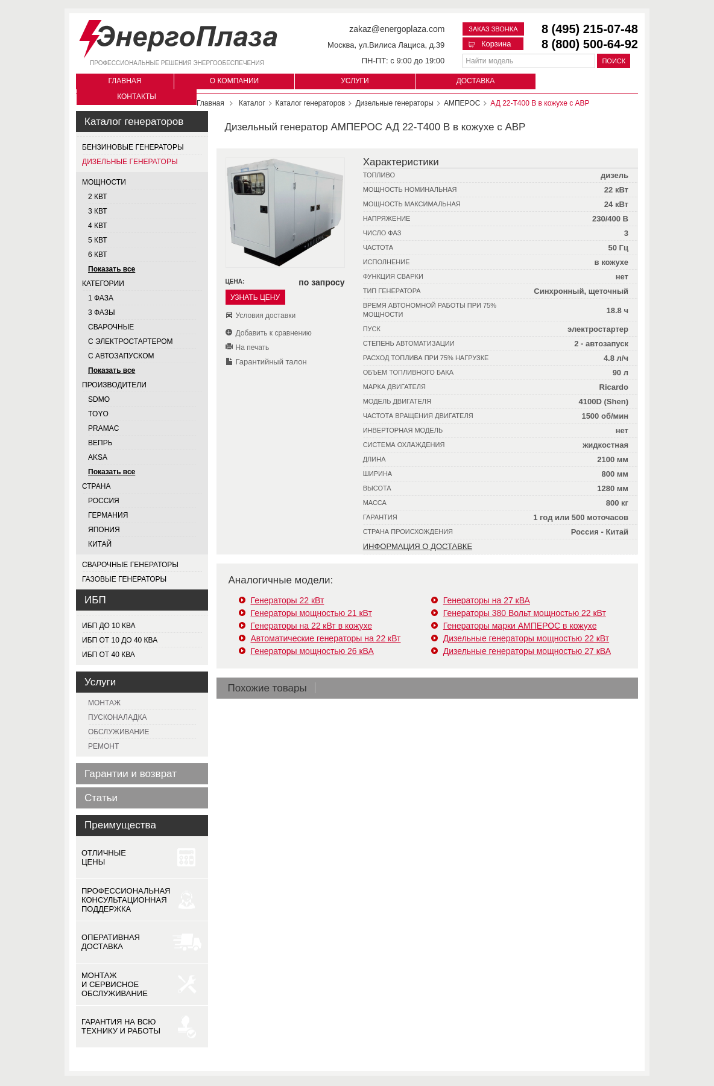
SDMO (99, 399)
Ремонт (103, 746)
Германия (108, 515)
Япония (104, 530)
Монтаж (104, 703)
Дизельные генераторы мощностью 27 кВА (527, 651)
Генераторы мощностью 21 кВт (311, 613)
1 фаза (100, 298)
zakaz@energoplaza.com (396, 29)
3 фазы (101, 312)
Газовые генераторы (124, 579)
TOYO (98, 414)
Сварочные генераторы (130, 564)
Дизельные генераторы (130, 161)
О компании (234, 81)
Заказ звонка (493, 29)
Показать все (111, 269)
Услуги (355, 81)
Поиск (613, 61)
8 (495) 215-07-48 (590, 29)
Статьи (101, 798)
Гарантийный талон (271, 361)
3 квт (97, 211)
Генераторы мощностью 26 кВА (312, 651)
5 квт (97, 240)
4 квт (97, 225)
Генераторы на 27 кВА (486, 600)
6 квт (97, 254)
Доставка (476, 81)
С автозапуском (121, 356)
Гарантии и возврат (130, 774)
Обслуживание (118, 732)
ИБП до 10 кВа (109, 625)
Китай (100, 544)
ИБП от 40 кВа (108, 654)
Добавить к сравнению (274, 333)
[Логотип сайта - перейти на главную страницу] (178, 36)
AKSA (97, 457)
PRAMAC (103, 428)
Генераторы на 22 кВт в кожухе (312, 625)
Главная (124, 81)
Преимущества (120, 825)
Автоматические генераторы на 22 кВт (326, 638)
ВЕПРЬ (100, 443)
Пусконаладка (117, 717)
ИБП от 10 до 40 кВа (119, 640)
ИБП (95, 600)
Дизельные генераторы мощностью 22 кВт (526, 638)
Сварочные (111, 327)
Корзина (490, 43)
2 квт (97, 196)
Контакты (136, 96)
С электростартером (130, 341)
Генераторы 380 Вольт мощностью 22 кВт (524, 613)
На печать (253, 347)
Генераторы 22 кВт (287, 600)
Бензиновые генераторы (133, 147)
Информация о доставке (417, 546)
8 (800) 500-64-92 (590, 44)
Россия (103, 501)
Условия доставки (266, 315)
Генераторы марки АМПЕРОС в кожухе (520, 625)
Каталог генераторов (133, 121)
